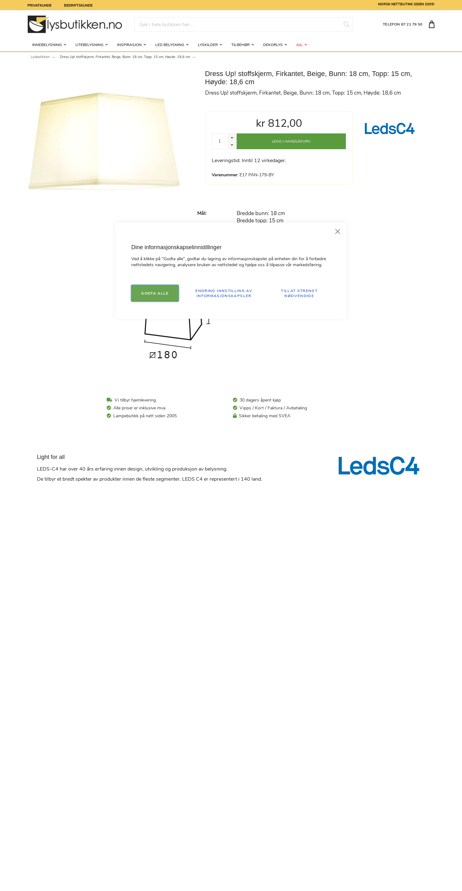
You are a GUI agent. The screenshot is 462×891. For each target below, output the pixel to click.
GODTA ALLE (155, 293)
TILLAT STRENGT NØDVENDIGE (299, 293)
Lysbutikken (40, 57)
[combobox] (243, 24)
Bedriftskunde (78, 5)
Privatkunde (39, 5)
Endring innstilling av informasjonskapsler (223, 293)
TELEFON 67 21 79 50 (402, 24)
